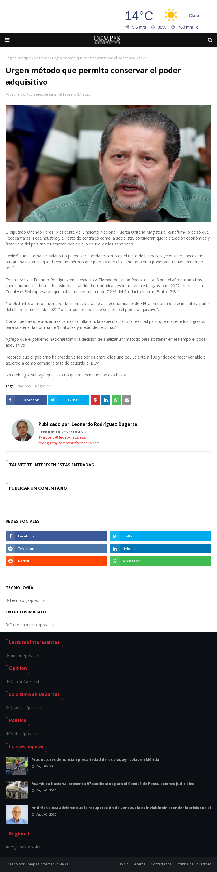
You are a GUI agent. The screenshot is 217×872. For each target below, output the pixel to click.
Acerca (139, 864)
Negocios (41, 58)
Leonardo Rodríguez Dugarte (33, 94)
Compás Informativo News (46, 864)
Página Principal (18, 58)
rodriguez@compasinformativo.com (69, 442)
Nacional (25, 386)
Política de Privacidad (194, 864)
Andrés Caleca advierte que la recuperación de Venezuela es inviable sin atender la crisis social (121, 807)
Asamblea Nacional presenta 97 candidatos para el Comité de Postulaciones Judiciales (113, 783)
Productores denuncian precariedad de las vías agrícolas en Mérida (95, 759)
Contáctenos (161, 864)
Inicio (124, 864)
